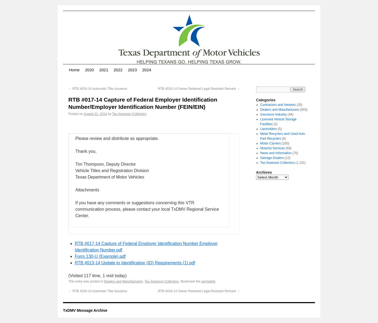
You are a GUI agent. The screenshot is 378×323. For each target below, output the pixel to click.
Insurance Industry (273, 114)
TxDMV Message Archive (85, 310)
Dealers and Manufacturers (123, 281)
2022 (118, 70)
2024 (146, 70)
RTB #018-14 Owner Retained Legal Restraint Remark (199, 89)
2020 (89, 70)
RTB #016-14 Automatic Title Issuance (97, 89)
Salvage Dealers (272, 158)
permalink (208, 281)
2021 (103, 70)
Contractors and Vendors (278, 105)
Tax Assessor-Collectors (129, 114)
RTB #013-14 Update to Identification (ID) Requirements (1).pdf (135, 263)
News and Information (276, 153)
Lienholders (268, 129)
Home (74, 70)
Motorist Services (272, 148)
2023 (132, 70)
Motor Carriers (270, 143)
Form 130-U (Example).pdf (100, 256)
